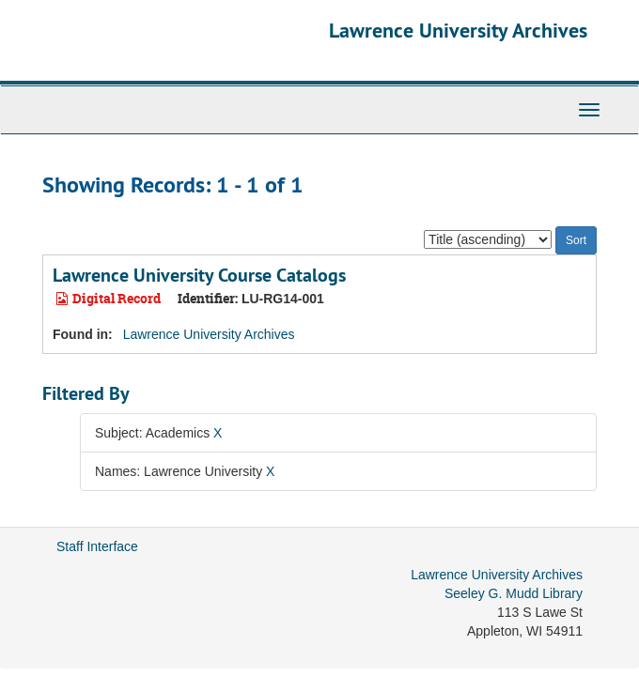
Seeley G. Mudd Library (513, 593)
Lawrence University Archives (458, 30)
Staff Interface (97, 546)
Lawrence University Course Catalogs (199, 275)
